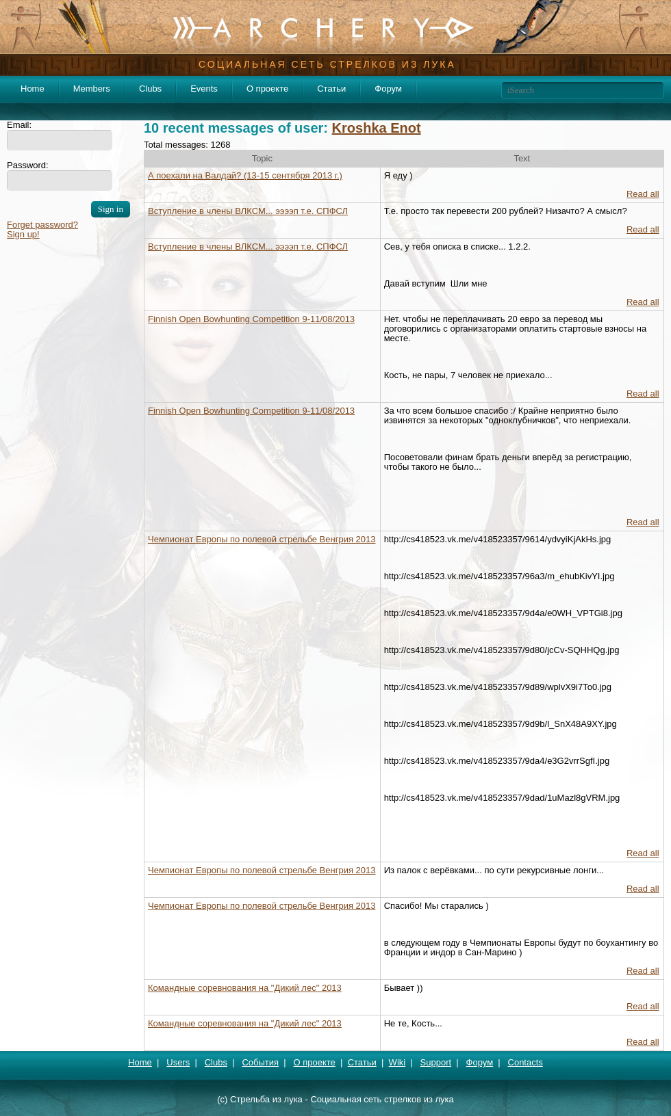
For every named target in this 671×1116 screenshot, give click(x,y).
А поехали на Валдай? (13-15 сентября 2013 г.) (245, 175)
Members (91, 88)
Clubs (150, 88)
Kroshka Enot (376, 127)
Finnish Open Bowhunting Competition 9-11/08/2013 (251, 319)
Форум (388, 88)
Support (436, 1062)
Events (204, 88)
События (260, 1062)
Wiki (397, 1062)
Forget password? (42, 225)
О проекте (267, 88)
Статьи (331, 88)
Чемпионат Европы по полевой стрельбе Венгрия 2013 (262, 539)
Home (33, 88)
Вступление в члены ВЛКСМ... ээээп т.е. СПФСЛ (248, 211)
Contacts (525, 1062)
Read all (642, 194)
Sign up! (23, 234)
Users (178, 1062)
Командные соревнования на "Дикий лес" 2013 (245, 988)
